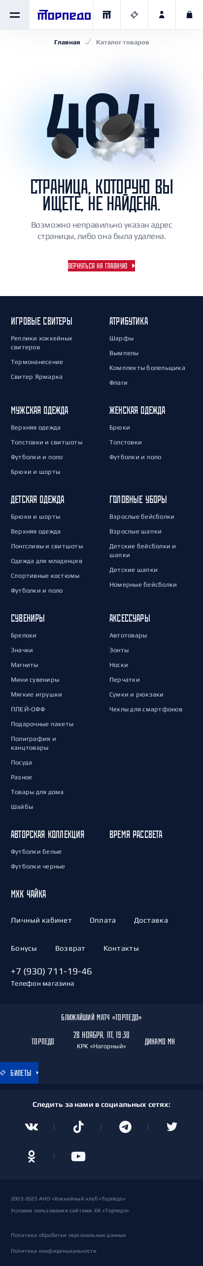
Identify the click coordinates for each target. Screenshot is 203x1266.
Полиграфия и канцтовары (33, 743)
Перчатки (124, 679)
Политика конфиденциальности (54, 1251)
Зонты (119, 650)
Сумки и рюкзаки (136, 694)
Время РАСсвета (136, 834)
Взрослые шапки (135, 531)
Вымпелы (124, 353)
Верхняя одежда (36, 427)
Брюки (119, 427)
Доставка (151, 920)
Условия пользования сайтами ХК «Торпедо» (70, 1210)
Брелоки (24, 635)
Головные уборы (138, 499)
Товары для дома (37, 792)
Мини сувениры (35, 679)
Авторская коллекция (47, 834)
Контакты (121, 948)
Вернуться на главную (98, 265)
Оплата (103, 920)
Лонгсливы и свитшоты (47, 546)
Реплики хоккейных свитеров (41, 342)
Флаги (118, 382)
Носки (118, 664)
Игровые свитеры (41, 321)
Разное (21, 777)
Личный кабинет (41, 920)
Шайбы (22, 806)
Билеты (16, 1072)
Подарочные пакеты (42, 724)
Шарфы (121, 338)
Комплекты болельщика (147, 367)
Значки (22, 650)
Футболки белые (36, 851)
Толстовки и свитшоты (46, 442)
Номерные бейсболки (143, 584)
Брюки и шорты (35, 471)
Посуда (21, 762)
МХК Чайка (28, 894)
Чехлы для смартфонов (145, 709)
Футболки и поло (37, 457)
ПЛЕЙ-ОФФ (28, 709)
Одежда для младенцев (46, 561)
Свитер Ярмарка (37, 376)
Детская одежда (38, 499)
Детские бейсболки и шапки (142, 550)
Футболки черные (38, 866)
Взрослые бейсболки (141, 516)
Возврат (70, 948)
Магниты (24, 664)
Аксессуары (129, 618)
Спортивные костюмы (45, 575)
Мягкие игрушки (36, 694)
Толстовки (125, 442)
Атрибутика (128, 321)
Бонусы (24, 948)
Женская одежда (137, 410)
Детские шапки (133, 569)
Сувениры (28, 618)
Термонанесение (37, 362)
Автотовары (128, 635)
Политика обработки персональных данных (69, 1235)
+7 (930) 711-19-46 (51, 971)
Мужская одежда (39, 410)
